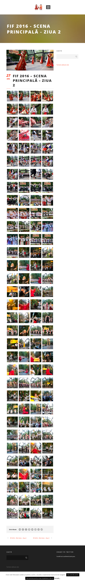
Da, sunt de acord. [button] (72, 575)
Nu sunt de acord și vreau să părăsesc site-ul (39, 578)
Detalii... (57, 578)
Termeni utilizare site (62, 65)
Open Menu (48, 7)
